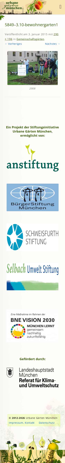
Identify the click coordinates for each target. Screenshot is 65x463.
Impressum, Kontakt (21, 422)
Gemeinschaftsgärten (30, 39)
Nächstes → (52, 43)
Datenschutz (47, 422)
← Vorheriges (13, 43)
